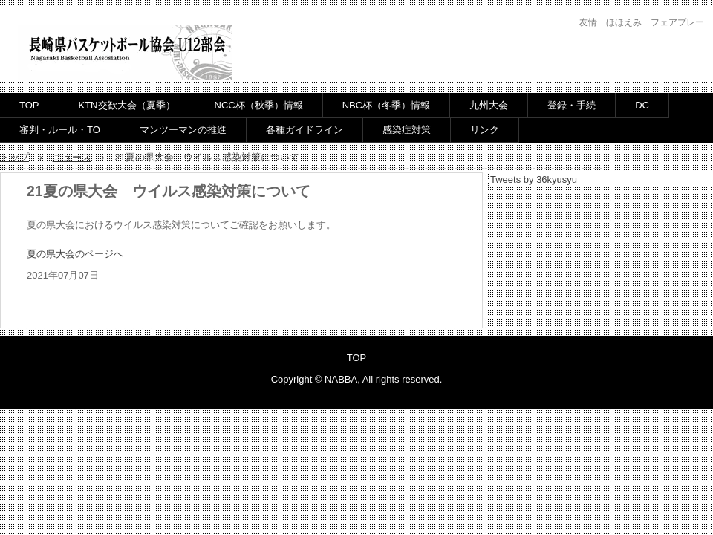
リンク (484, 129)
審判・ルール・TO (59, 129)
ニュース (72, 157)
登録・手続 (571, 105)
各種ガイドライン (304, 129)
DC (642, 105)
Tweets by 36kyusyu (533, 179)
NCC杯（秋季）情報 (259, 105)
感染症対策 (406, 129)
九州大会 (488, 105)
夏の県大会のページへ (75, 253)
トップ (14, 157)
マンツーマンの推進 (183, 129)
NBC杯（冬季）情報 (386, 105)
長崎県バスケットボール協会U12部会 (125, 53)
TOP (29, 105)
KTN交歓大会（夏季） (127, 105)
